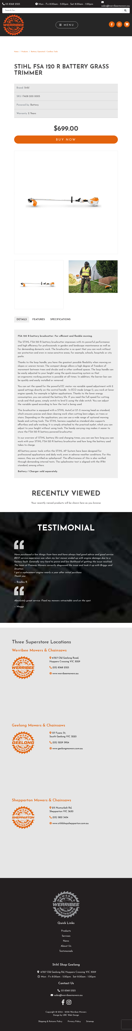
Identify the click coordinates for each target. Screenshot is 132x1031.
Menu (66, 25)
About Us (66, 946)
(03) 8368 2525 (59, 667)
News (66, 941)
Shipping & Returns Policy (50, 1021)
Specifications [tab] (60, 319)
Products (24, 52)
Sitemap (90, 1021)
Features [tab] (38, 319)
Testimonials (66, 951)
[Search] (62, 10)
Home (16, 52)
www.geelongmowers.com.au (66, 748)
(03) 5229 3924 (59, 742)
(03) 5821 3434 (58, 817)
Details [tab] (22, 319)
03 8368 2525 (11, 4)
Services (66, 936)
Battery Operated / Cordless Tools (44, 52)
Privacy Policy (74, 1021)
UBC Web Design (71, 1015)
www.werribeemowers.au (63, 673)
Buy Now (66, 139)
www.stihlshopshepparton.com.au (69, 823)
